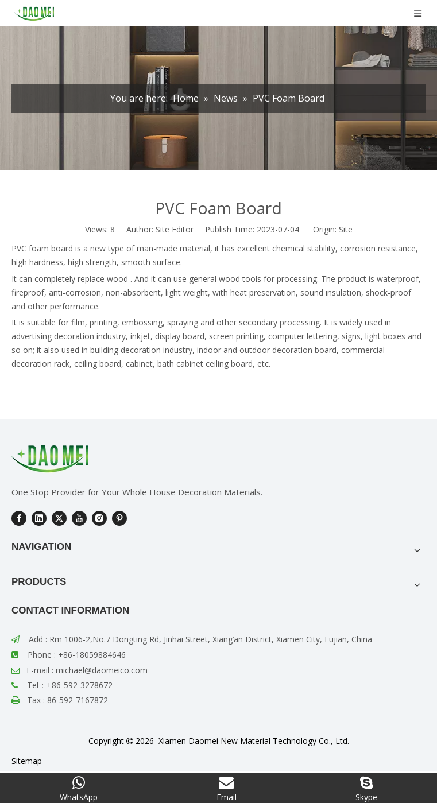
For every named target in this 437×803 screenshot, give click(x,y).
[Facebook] (18, 518)
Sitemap (26, 760)
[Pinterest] (119, 518)
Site (346, 229)
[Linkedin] (39, 518)
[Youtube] (79, 518)
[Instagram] (99, 518)
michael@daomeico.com (102, 670)
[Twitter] (59, 518)
